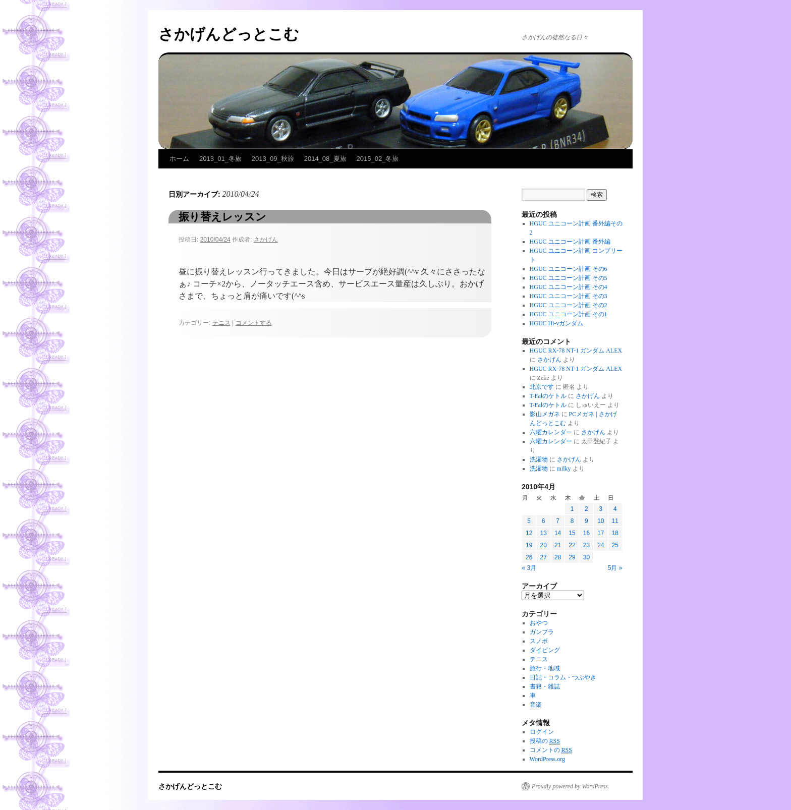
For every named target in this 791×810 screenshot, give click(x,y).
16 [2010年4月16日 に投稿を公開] (586, 533)
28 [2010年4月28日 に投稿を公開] (557, 557)
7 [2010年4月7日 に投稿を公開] (557, 521)
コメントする (254, 322)
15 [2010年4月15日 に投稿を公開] (572, 533)
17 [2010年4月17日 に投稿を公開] (600, 533)
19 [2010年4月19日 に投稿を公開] (529, 545)
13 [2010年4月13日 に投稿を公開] (543, 533)
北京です (542, 386)
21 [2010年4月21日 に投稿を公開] (557, 545)
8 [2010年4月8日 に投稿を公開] (572, 521)
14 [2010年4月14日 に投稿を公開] (557, 533)
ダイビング (545, 650)
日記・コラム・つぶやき (563, 677)
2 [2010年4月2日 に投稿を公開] (586, 508)
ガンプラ (542, 631)
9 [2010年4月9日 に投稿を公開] (586, 521)
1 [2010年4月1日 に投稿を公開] (572, 508)
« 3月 (529, 567)
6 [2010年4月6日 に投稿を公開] (543, 521)
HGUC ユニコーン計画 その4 (568, 287)
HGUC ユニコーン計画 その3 (568, 296)
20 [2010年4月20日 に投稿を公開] (543, 545)
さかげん (266, 239)
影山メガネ (545, 414)
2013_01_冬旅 (220, 158)
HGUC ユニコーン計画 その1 (568, 314)
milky (564, 468)
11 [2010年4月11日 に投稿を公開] (615, 521)
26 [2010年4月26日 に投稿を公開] (529, 557)
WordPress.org (547, 759)
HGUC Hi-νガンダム (556, 323)
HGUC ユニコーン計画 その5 (568, 277)
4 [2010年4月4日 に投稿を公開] (615, 508)
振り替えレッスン (222, 216)
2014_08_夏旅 (325, 158)
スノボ (539, 641)
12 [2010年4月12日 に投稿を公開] (529, 533)
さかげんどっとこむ (228, 34)
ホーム (179, 158)
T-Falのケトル (548, 395)
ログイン (542, 731)
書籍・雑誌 (545, 686)
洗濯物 (539, 459)
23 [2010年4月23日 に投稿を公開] (586, 545)
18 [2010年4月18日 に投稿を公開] (615, 533)
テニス (221, 322)
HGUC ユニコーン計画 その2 (568, 305)
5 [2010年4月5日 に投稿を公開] (529, 521)
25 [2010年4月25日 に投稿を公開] (615, 545)
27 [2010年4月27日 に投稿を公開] (543, 557)
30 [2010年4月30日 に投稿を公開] (586, 557)
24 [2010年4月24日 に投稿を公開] (600, 545)
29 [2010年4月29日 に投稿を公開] (572, 557)
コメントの (551, 750)
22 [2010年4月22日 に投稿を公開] (572, 545)
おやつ (539, 622)
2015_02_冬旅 (378, 158)
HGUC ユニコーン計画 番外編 (570, 241)
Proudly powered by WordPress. (570, 786)
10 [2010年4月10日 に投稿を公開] (600, 521)
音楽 (536, 704)
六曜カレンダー (551, 432)
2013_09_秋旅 (273, 158)
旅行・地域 (545, 668)
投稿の (545, 741)
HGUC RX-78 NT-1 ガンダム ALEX (576, 350)
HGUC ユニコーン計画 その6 (568, 268)
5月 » (615, 567)
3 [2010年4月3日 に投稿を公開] (600, 508)
